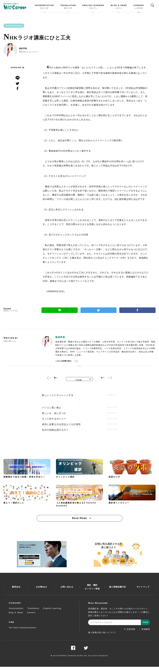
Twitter (98, 310)
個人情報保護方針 (117, 587)
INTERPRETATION (44, 7)
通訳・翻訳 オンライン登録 (92, 587)
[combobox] (79, 379)
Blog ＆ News (16, 613)
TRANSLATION (68, 7)
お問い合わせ (67, 587)
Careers (31, 613)
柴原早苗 (23, 48)
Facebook (137, 310)
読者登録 (129, 629)
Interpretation (16, 608)
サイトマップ (143, 587)
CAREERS (138, 7)
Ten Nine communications (22, 628)
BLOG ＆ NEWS (119, 7)
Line (59, 310)
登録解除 (144, 629)
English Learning (52, 608)
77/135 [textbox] (79, 380)
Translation (33, 608)
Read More (79, 518)
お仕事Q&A (41, 587)
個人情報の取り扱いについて (102, 633)
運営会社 (16, 587)
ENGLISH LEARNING (93, 7)
